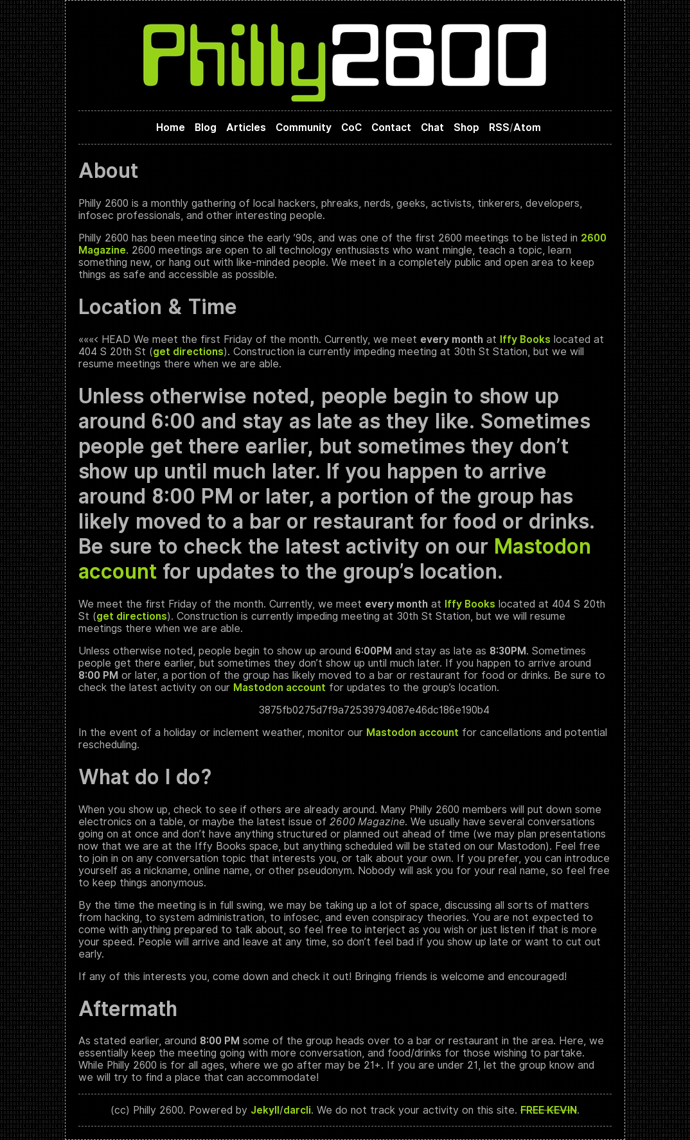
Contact (391, 127)
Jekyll (265, 1110)
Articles (246, 127)
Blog (206, 127)
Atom (527, 127)
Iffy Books (525, 339)
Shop (466, 127)
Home (170, 127)
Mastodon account (279, 687)
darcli (297, 1110)
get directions (188, 352)
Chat (432, 127)
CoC (351, 127)
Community (304, 127)
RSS (499, 127)
